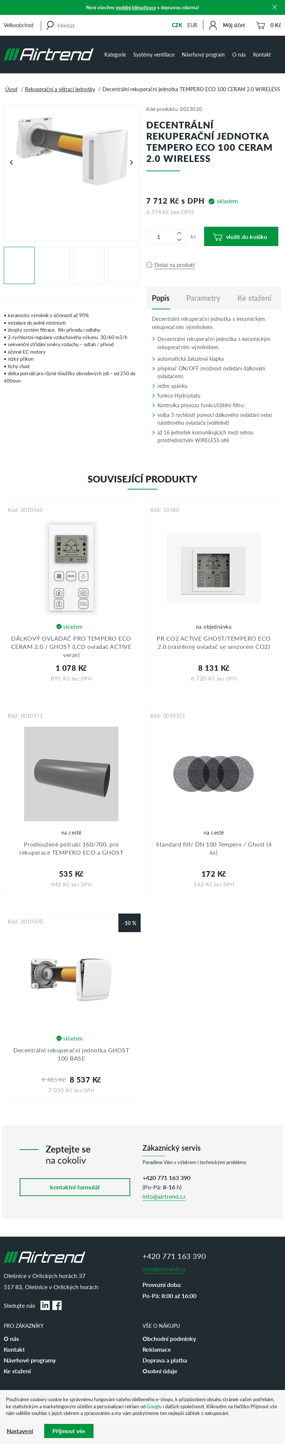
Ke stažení (17, 1371)
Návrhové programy (30, 1360)
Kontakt (262, 54)
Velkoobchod (18, 25)
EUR (192, 25)
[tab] (161, 297)
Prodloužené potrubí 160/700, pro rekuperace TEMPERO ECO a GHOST (71, 848)
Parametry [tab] (203, 298)
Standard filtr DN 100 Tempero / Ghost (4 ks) (214, 848)
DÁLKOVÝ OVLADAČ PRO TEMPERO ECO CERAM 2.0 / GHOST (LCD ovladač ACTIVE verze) (71, 646)
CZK (177, 25)
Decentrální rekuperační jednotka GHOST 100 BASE (71, 1054)
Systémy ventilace (153, 54)
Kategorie (115, 54)
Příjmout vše (68, 1431)
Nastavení (20, 1431)
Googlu (154, 1406)
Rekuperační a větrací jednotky (60, 89)
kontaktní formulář (75, 1187)
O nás (239, 54)
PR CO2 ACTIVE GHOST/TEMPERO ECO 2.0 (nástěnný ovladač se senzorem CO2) (214, 642)
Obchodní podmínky (169, 1338)
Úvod (11, 89)
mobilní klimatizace (136, 7)
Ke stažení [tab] (254, 298)
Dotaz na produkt (174, 264)
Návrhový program (203, 54)
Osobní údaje (159, 1371)
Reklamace (156, 1349)
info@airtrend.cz (164, 1196)
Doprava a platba (164, 1360)
